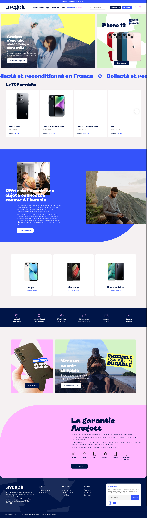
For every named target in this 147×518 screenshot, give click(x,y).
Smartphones (66, 490)
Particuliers (87, 490)
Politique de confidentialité (49, 514)
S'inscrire (135, 498)
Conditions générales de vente (30, 514)
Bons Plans (65, 495)
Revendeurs (115, 8)
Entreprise (127, 8)
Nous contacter (44, 492)
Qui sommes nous (45, 490)
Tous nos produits (68, 492)
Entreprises (87, 495)
